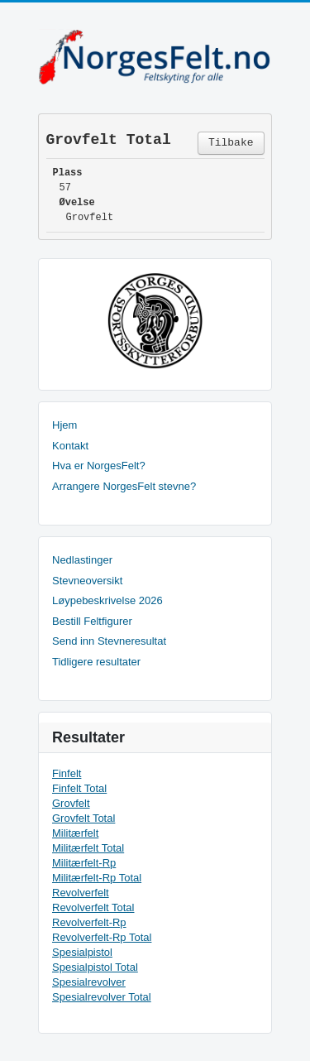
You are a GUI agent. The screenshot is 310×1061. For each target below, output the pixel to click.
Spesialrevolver (89, 982)
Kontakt (70, 445)
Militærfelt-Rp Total (96, 877)
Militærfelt (75, 833)
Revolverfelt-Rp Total (101, 937)
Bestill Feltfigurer (92, 621)
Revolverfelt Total (93, 907)
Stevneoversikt (87, 580)
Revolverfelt (80, 892)
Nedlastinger (82, 560)
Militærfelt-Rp (84, 863)
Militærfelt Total (88, 848)
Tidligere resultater (96, 661)
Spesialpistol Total (95, 967)
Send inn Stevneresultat (109, 641)
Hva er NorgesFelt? (98, 465)
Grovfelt (71, 803)
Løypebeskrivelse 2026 (107, 600)
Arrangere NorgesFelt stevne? (124, 486)
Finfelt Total (79, 788)
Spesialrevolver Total (101, 997)
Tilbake (231, 143)
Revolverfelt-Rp (89, 922)
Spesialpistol (82, 952)
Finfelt (66, 773)
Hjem (64, 425)
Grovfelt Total (83, 818)
